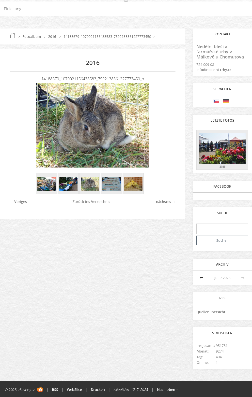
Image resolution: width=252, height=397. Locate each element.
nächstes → (165, 201)
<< (202, 277)
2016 (52, 36)
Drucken (98, 389)
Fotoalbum (32, 36)
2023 (222, 166)
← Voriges (18, 201)
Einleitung (12, 9)
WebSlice (74, 389)
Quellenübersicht (210, 312)
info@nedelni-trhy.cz (213, 69)
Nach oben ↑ (167, 389)
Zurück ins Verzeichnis (91, 201)
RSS (55, 389)
